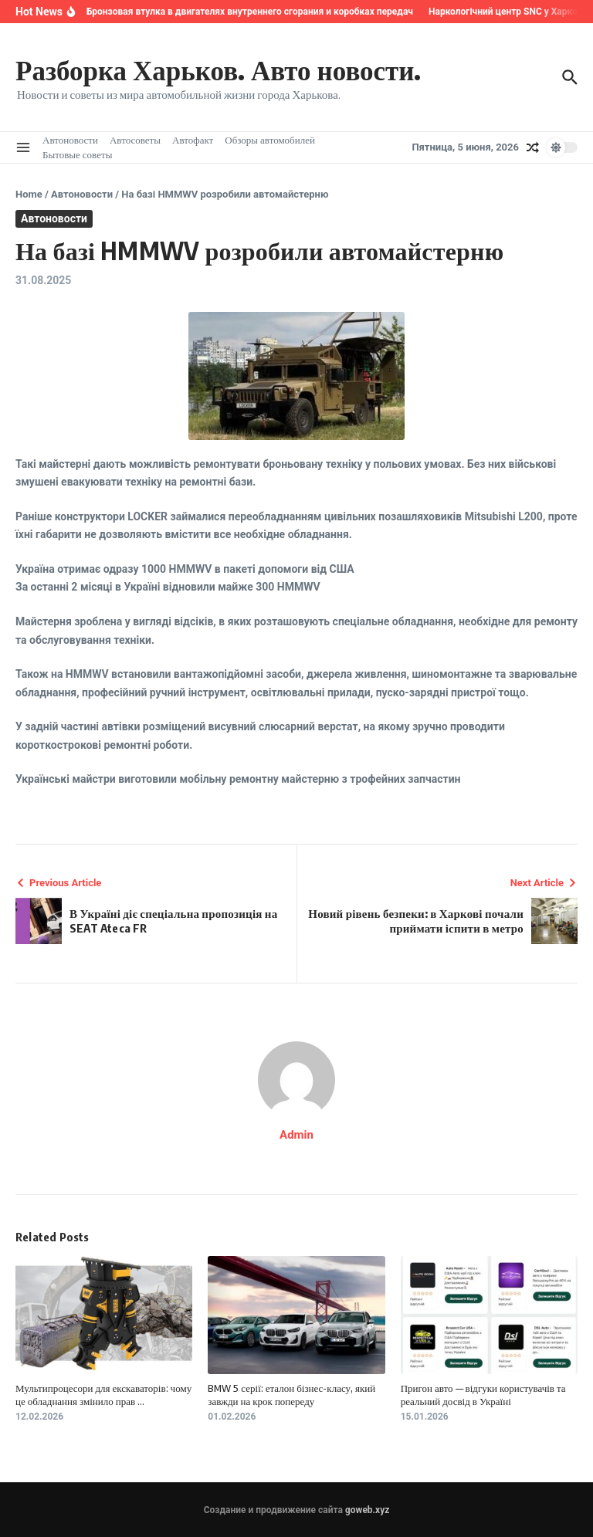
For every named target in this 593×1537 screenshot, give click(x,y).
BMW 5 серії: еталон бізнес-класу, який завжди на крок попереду (291, 1394)
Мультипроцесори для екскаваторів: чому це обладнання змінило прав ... (103, 1394)
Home (28, 194)
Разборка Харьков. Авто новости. (218, 69)
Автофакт (192, 140)
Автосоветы (135, 140)
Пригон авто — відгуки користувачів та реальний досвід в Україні (483, 1394)
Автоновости (70, 140)
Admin (296, 1135)
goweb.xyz (367, 1510)
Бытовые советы (77, 154)
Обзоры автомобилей (270, 140)
